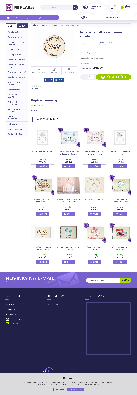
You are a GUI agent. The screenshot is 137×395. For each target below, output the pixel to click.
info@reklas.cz (125, 18)
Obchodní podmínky (20, 18)
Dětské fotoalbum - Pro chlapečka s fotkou (68, 153)
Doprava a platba (38, 18)
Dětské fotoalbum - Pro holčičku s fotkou (94, 153)
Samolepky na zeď (16, 60)
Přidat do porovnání (38, 70)
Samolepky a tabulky (14, 110)
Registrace (93, 8)
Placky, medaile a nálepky (16, 43)
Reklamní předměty (12, 103)
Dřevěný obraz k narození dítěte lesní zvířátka (68, 201)
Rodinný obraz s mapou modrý (42, 153)
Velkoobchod (53, 306)
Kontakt (50, 18)
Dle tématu (22, 26)
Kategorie (11, 26)
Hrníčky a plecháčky (12, 118)
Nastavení (59, 389)
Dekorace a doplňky (13, 96)
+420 (19, 321)
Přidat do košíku (113, 77)
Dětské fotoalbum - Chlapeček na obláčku (120, 200)
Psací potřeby (14, 55)
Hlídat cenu (53, 70)
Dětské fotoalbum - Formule (120, 250)
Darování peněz (15, 37)
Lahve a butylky (15, 49)
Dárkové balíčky (15, 134)
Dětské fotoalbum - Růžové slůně (94, 250)
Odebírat (125, 282)
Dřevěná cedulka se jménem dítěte (42, 250)
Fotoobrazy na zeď (16, 72)
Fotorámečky (14, 90)
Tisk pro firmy (14, 124)
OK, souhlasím (76, 389)
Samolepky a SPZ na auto (16, 66)
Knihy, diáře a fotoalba (14, 83)
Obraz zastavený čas (94, 199)
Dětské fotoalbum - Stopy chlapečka (68, 250)
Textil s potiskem (16, 32)
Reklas (110, 42)
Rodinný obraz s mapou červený (119, 153)
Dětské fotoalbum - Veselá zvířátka (42, 200)
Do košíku (43, 166)
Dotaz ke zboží (69, 70)
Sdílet (48, 80)
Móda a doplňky (15, 129)
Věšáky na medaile (16, 77)
